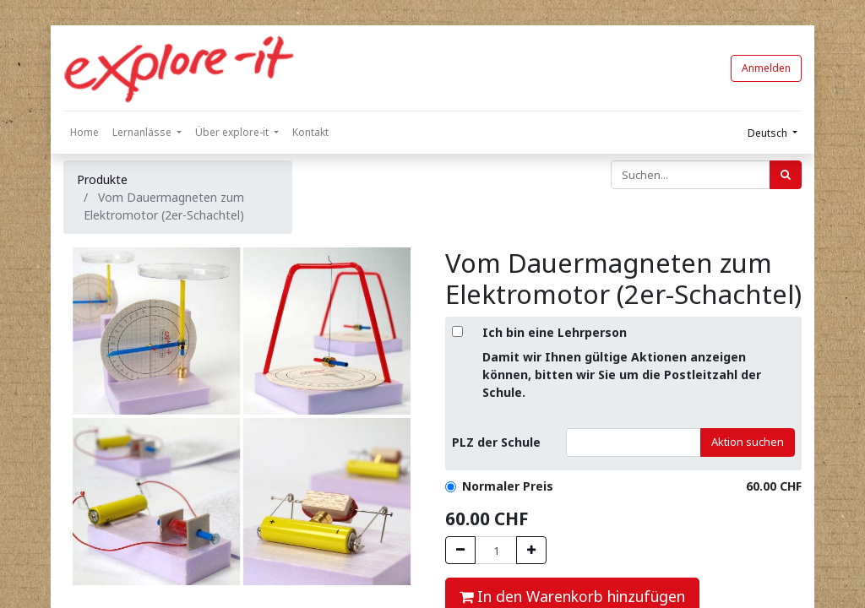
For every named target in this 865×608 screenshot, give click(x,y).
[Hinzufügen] (531, 550)
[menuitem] (84, 132)
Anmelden (766, 68)
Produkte (102, 179)
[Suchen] (786, 174)
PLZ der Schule (496, 442)
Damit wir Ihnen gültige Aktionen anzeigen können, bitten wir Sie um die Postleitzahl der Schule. (621, 374)
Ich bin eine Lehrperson (554, 332)
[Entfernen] (460, 550)
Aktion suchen (747, 441)
